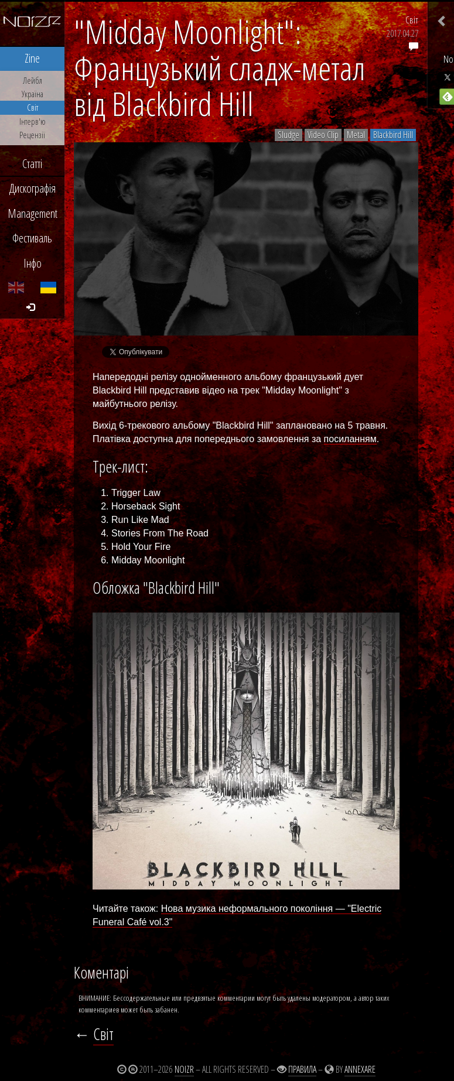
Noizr (184, 1069)
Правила (302, 1069)
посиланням (350, 439)
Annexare (360, 1069)
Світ (411, 19)
